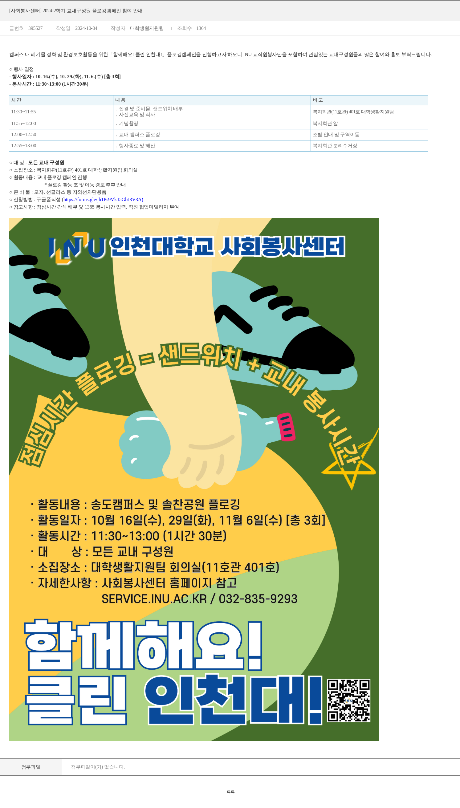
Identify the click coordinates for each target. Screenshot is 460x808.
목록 (231, 792)
